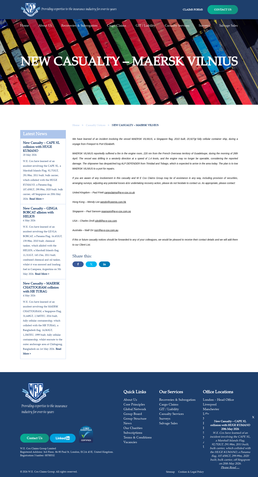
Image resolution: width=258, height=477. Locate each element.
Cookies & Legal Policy (191, 472)
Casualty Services (177, 25)
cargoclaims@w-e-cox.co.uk (119, 198)
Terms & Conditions (138, 437)
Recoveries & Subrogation (79, 25)
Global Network (135, 409)
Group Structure (135, 418)
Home (24, 25)
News (128, 423)
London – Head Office (218, 400)
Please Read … (230, 467)
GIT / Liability (145, 25)
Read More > (36, 199)
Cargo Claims (116, 25)
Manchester (211, 409)
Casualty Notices (96, 125)
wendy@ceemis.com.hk (113, 208)
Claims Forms (193, 10)
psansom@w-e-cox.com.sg (116, 217)
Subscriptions (133, 433)
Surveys (204, 25)
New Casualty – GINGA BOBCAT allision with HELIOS (40, 212)
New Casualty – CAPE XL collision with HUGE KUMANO (41, 147)
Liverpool (210, 404)
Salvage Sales (228, 25)
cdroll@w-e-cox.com (106, 226)
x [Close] (253, 417)
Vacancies (130, 442)
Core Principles (134, 404)
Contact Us (222, 10)
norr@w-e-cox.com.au (106, 236)
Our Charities (133, 428)
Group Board (133, 414)
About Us (45, 25)
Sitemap (170, 472)
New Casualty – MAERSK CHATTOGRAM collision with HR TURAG (41, 287)
